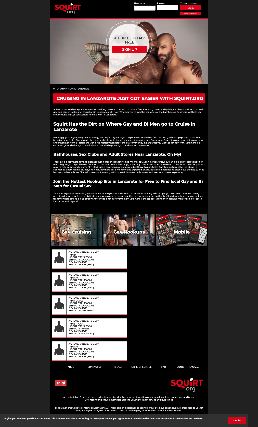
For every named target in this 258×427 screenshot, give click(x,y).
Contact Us (94, 367)
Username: (140, 3)
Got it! (237, 420)
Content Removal (188, 367)
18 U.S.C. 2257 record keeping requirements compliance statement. (146, 410)
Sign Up (129, 49)
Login (190, 8)
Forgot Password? (190, 13)
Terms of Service (141, 367)
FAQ (163, 367)
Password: (162, 3)
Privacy (117, 367)
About (71, 367)
